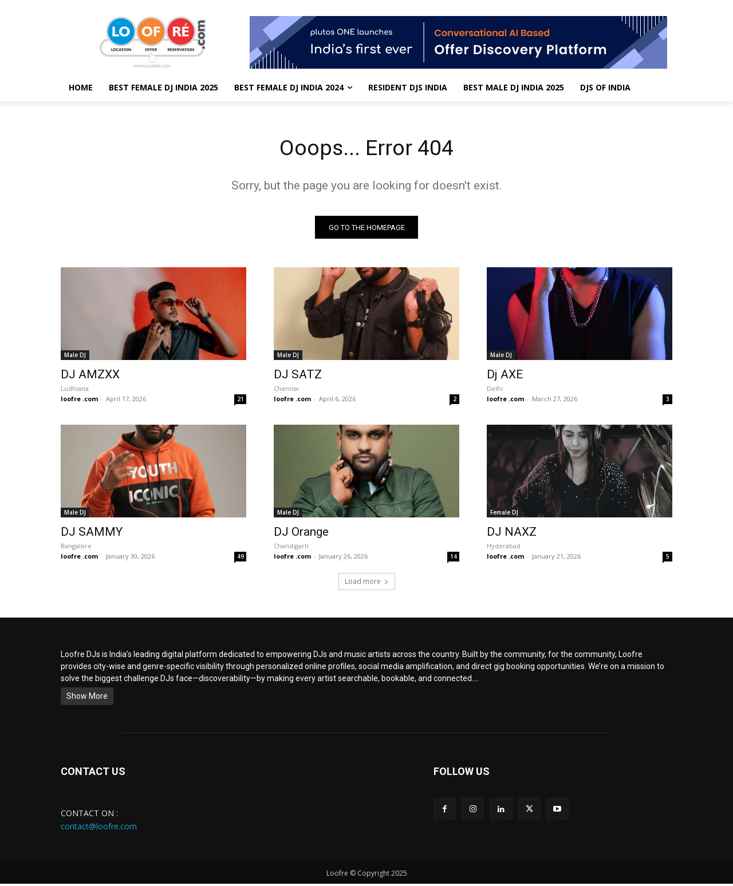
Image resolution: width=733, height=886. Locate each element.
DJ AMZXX (90, 376)
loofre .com (79, 401)
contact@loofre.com (99, 827)
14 (453, 559)
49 (240, 559)
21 (240, 401)
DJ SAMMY (92, 534)
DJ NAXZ (512, 534)
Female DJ (504, 515)
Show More (87, 698)
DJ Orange (301, 534)
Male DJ (75, 357)
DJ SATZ (298, 376)
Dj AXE (505, 376)
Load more (367, 583)
